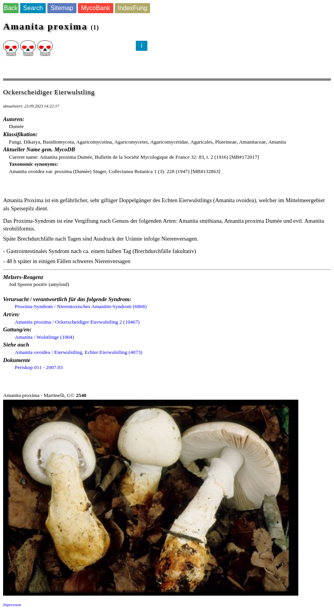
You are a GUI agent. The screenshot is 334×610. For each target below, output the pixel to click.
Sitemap (61, 8)
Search (33, 8)
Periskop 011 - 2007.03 (39, 367)
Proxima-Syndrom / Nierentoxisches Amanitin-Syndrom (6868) (81, 306)
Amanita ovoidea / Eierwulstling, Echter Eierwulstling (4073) (78, 352)
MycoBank (95, 8)
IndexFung (132, 8)
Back (11, 8)
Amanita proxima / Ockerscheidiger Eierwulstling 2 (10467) (77, 322)
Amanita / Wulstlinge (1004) (44, 337)
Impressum (12, 605)
